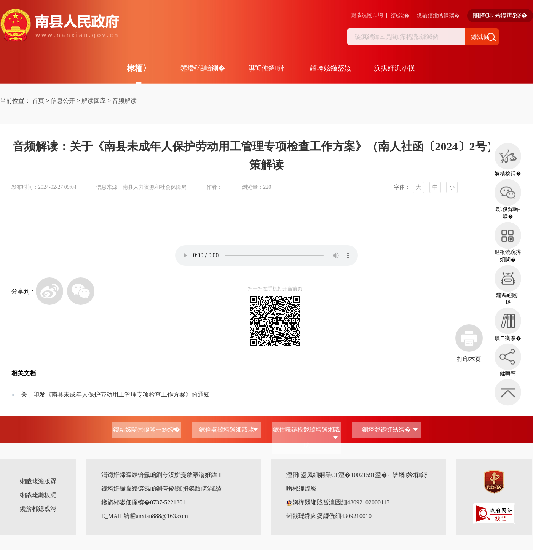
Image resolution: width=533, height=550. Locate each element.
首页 (38, 100)
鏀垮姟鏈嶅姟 (330, 68)
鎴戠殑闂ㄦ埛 (367, 15)
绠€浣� (400, 16)
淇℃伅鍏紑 (266, 68)
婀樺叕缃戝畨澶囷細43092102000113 (337, 502)
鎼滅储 (480, 36)
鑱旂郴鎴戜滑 (38, 508)
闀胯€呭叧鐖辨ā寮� (500, 15)
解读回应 (93, 100)
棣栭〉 (139, 68)
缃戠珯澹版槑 (38, 481)
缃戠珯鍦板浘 (38, 495)
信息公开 (63, 100)
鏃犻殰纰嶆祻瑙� (438, 16)
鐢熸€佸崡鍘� (202, 68)
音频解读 (124, 100)
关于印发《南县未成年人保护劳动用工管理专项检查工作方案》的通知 (115, 394)
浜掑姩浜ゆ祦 (394, 68)
